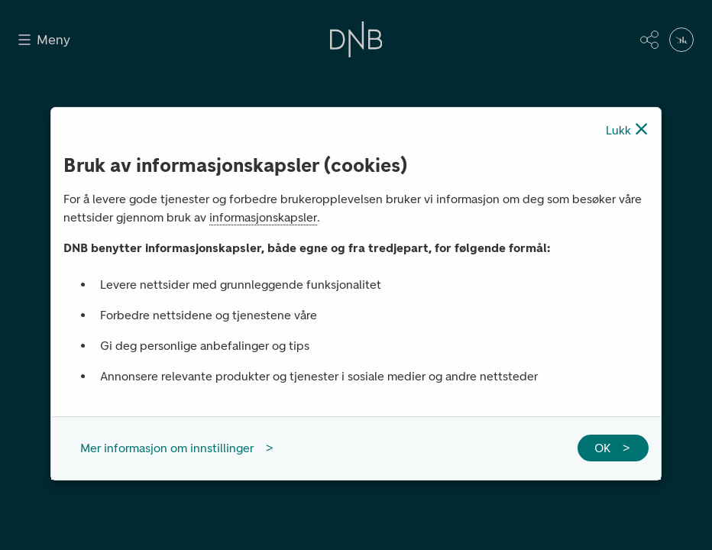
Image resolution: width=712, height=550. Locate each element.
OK (602, 448)
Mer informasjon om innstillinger (167, 448)
